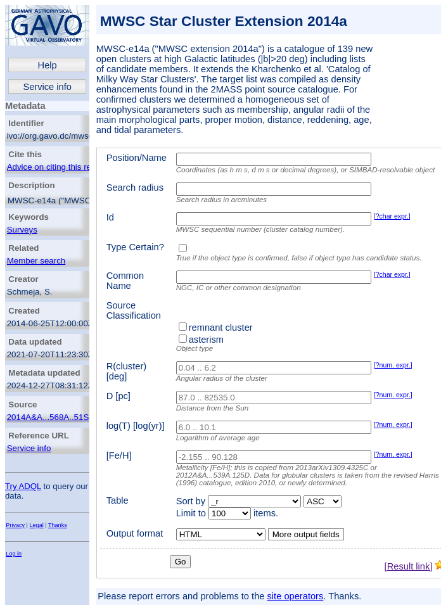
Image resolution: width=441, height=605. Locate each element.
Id (110, 217)
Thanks (57, 525)
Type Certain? (135, 247)
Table (117, 500)
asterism (206, 339)
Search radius (134, 187)
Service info (47, 87)
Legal (37, 525)
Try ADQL (23, 486)
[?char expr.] (392, 216)
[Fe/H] (119, 455)
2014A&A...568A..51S (48, 417)
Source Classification (133, 310)
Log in (14, 554)
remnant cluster (221, 327)
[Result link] (409, 566)
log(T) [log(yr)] (135, 426)
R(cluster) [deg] (126, 371)
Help (47, 65)
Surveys (22, 229)
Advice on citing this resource (62, 167)
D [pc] (118, 396)
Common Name (125, 281)
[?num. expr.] (393, 365)
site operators (295, 596)
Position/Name (136, 158)
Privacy (15, 525)
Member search (36, 260)
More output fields (306, 534)
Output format (134, 533)
